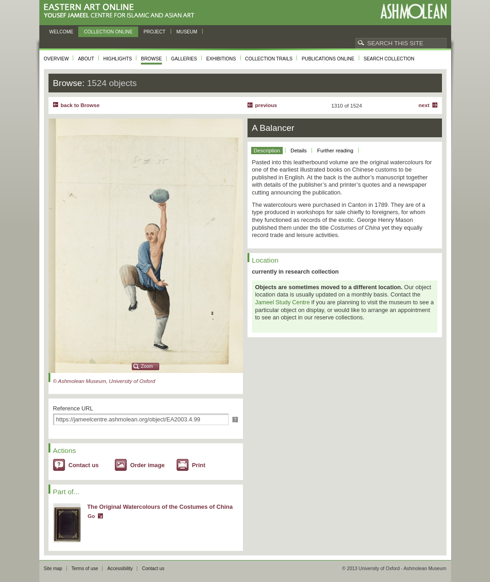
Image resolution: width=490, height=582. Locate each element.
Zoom (147, 366)
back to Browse (80, 105)
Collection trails (269, 58)
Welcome (61, 31)
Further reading (335, 150)
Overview (56, 58)
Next (424, 105)
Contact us (84, 465)
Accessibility (120, 568)
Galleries (184, 58)
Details (299, 150)
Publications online (328, 58)
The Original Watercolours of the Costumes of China (160, 506)
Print (198, 465)
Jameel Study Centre (282, 302)
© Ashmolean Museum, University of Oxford (104, 381)
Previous (266, 105)
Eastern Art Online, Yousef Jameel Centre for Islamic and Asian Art (121, 11)
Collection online (108, 31)
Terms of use (84, 568)
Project (155, 31)
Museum (187, 31)
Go (91, 516)
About (86, 58)
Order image (147, 465)
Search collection (389, 58)
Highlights (117, 58)
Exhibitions (221, 58)
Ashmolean (413, 11)
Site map (53, 568)
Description (267, 150)
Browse (151, 58)
